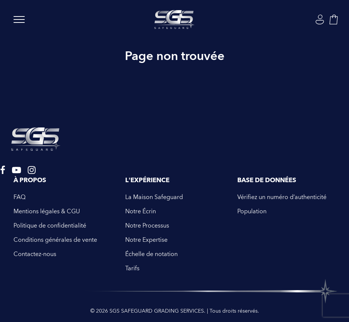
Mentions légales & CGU (46, 211)
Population (252, 211)
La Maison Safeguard (154, 197)
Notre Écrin (140, 211)
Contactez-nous (34, 254)
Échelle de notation (151, 254)
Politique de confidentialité (49, 226)
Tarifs (132, 268)
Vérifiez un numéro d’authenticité (282, 197)
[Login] (320, 19)
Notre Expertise (146, 240)
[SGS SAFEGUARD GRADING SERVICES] (174, 19)
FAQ (19, 197)
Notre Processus (147, 226)
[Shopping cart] (334, 19)
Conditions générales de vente (55, 240)
